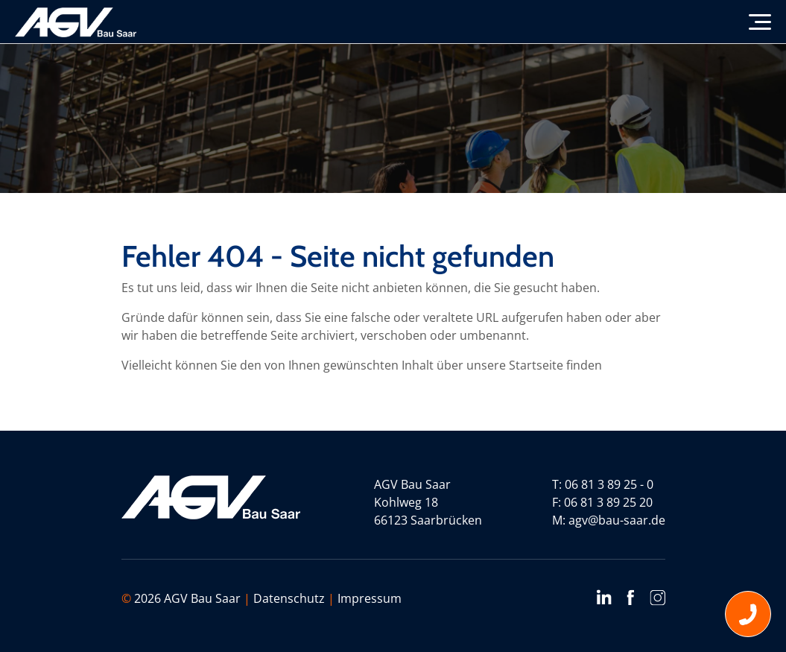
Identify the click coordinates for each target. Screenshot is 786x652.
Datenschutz (289, 598)
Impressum (369, 598)
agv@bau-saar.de (616, 520)
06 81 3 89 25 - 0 (609, 484)
